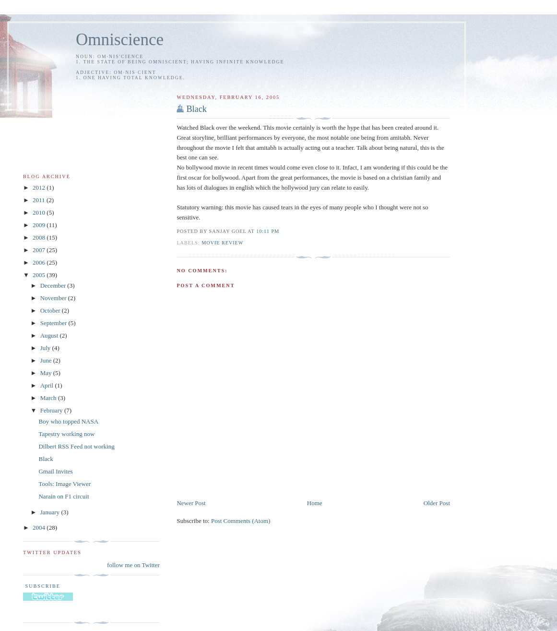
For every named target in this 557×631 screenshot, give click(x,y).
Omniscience (120, 39)
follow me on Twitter (133, 565)
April (47, 385)
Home (314, 503)
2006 (40, 262)
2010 (40, 212)
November (54, 298)
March (49, 397)
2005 (40, 275)
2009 (40, 225)
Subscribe (41, 586)
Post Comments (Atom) (241, 520)
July (46, 348)
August (50, 335)
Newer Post (191, 503)
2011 (40, 200)
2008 (40, 237)
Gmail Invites (55, 471)
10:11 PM (267, 231)
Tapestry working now (66, 433)
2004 (40, 527)
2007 (40, 250)
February (52, 410)
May (46, 372)
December (54, 285)
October (51, 310)
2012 (40, 187)
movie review (222, 242)
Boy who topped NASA (68, 421)
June (46, 360)
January (50, 512)
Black (196, 109)
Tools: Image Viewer (64, 483)
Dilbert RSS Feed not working (76, 446)
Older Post (437, 503)
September (54, 323)
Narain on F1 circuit (63, 496)
